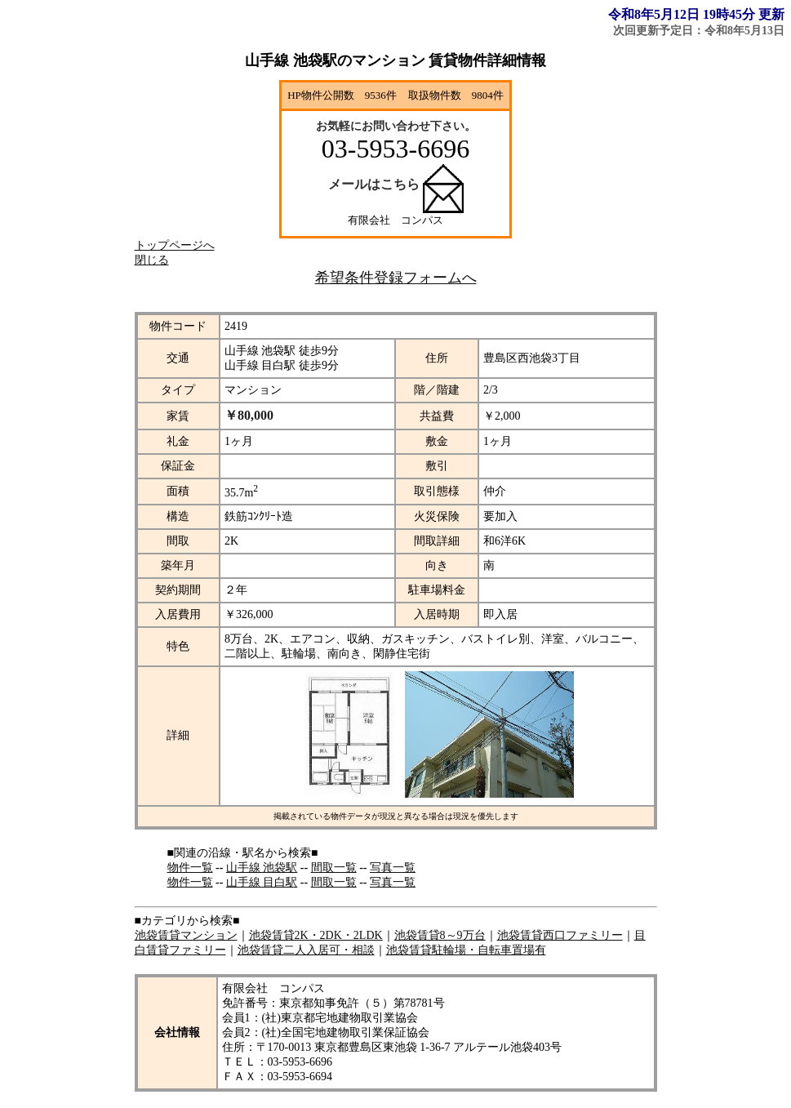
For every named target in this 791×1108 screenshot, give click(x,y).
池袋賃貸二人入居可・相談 (306, 950)
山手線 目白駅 (262, 882)
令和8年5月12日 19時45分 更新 (696, 14)
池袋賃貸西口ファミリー (560, 935)
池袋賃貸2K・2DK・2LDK (316, 935)
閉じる (152, 260)
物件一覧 (190, 867)
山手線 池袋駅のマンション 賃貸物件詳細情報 (395, 60)
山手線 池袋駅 (262, 867)
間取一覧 (334, 867)
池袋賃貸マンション (186, 935)
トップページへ (175, 245)
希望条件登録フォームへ (396, 277)
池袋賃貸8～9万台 (440, 935)
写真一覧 (392, 867)
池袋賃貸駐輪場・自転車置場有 (466, 950)
